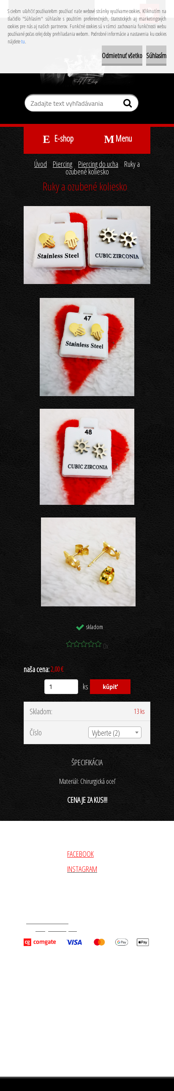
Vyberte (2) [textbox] (106, 733)
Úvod (40, 164)
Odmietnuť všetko (122, 55)
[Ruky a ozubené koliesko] (87, 210)
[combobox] (114, 732)
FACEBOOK (80, 854)
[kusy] (61, 686)
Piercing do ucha (98, 164)
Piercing (62, 164)
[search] (128, 105)
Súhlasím (156, 55)
